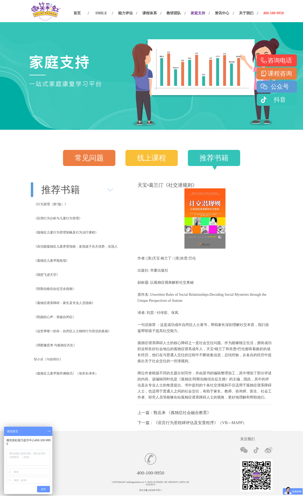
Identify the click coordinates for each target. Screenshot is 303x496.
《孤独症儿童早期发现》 (51, 260)
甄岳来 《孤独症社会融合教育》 (182, 412)
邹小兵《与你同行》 (48, 359)
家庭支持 (198, 13)
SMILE (101, 13)
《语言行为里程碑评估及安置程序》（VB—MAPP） (200, 422)
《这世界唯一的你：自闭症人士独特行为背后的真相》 (72, 331)
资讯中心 (222, 13)
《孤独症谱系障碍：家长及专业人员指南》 (64, 303)
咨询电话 (280, 60)
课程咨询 (280, 73)
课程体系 (149, 13)
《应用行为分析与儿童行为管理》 (58, 218)
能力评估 (125, 13)
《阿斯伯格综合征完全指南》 (55, 289)
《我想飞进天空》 (47, 274)
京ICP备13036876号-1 (150, 490)
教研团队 (173, 13)
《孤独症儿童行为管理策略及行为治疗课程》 (66, 232)
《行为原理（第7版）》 (51, 204)
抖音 (280, 99)
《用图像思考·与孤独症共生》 (55, 345)
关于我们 (246, 13)
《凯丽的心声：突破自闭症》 (55, 317)
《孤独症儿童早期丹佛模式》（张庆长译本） (66, 373)
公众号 (280, 86)
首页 (77, 13)
